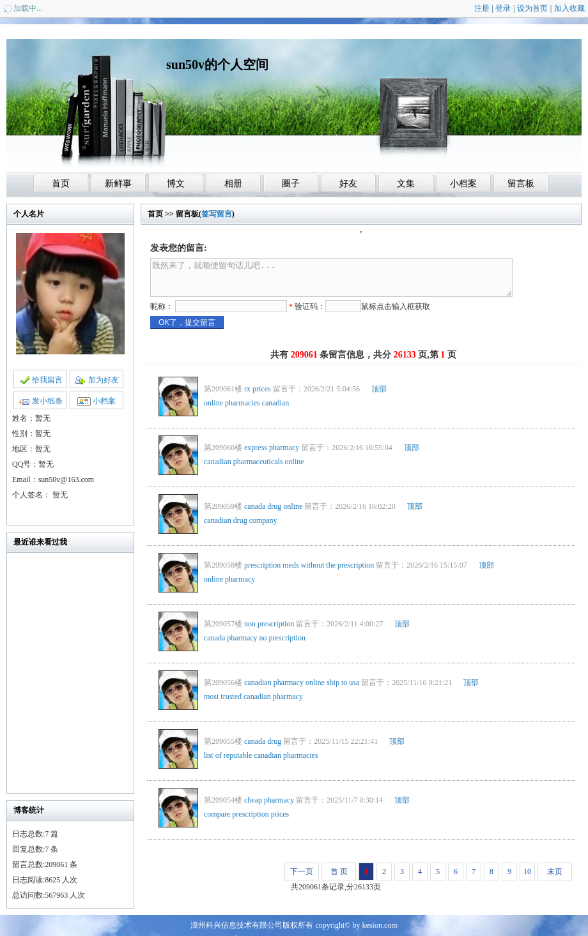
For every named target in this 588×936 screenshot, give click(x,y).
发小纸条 (41, 400)
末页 (554, 871)
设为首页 (532, 8)
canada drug (262, 741)
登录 (503, 8)
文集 (406, 183)
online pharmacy (229, 579)
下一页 (301, 871)
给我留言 (41, 379)
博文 (176, 183)
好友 (348, 183)
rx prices (257, 388)
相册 (233, 183)
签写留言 (216, 213)
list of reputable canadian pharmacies (261, 755)
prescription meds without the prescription (309, 565)
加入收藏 (569, 8)
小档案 (463, 183)
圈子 (291, 183)
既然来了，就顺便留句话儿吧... (331, 277)
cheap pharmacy (269, 800)
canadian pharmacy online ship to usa (301, 682)
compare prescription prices (246, 814)
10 (527, 871)
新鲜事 (118, 183)
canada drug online (273, 506)
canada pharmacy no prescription (255, 637)
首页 (61, 183)
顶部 (379, 388)
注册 (482, 8)
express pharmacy (271, 447)
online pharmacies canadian (246, 402)
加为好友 (97, 379)
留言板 (520, 183)
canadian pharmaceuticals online (254, 461)
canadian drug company (240, 520)
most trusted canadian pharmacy (253, 696)
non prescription (269, 623)
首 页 (339, 871)
